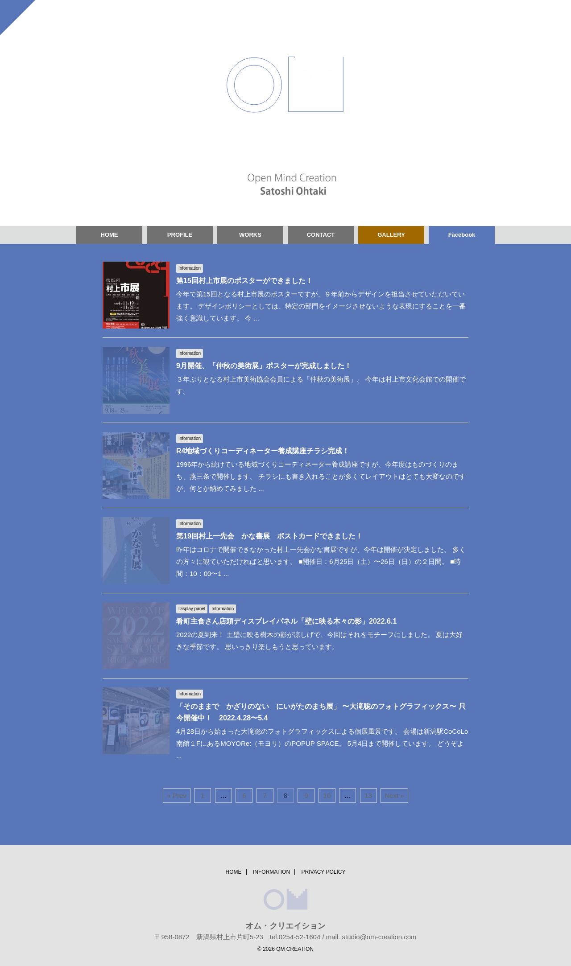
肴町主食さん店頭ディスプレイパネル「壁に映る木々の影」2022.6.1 (286, 621)
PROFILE (179, 234)
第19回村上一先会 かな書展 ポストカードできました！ (269, 536)
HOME (109, 234)
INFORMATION (271, 872)
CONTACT (321, 234)
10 (327, 795)
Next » (394, 795)
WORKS (250, 234)
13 (368, 795)
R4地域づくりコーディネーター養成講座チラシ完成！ (262, 451)
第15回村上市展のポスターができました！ (244, 280)
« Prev (176, 795)
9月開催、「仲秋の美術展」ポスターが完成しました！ (264, 366)
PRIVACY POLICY (324, 872)
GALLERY (391, 234)
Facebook (462, 234)
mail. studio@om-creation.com (371, 937)
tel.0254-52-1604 (295, 937)
